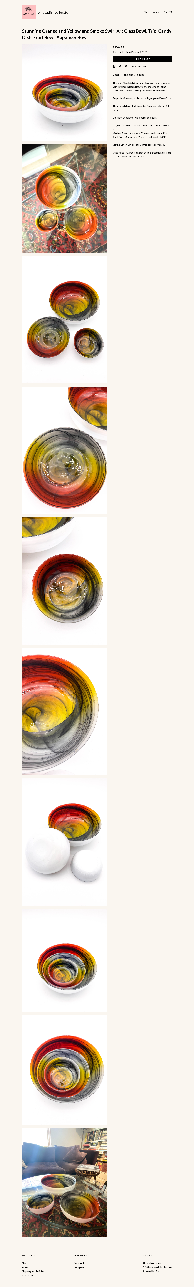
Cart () (168, 11)
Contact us (27, 1275)
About (156, 11)
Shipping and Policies (33, 1271)
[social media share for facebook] (114, 66)
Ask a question (138, 66)
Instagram (79, 1267)
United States (132, 52)
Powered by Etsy (151, 1271)
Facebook (79, 1263)
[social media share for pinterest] (126, 66)
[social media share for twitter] (120, 66)
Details (117, 74)
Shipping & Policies (134, 74)
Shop (146, 11)
